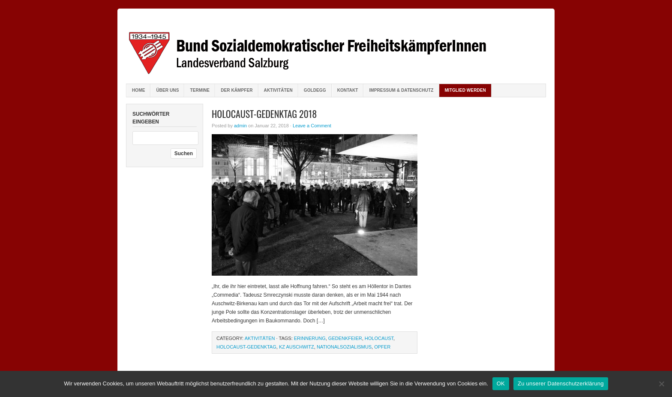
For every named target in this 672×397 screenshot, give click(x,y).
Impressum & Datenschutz (401, 90)
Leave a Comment (312, 125)
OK (501, 383)
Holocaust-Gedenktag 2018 (264, 113)
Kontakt (347, 90)
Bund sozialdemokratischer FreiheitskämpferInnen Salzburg (336, 47)
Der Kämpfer (236, 90)
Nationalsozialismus (344, 346)
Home (138, 90)
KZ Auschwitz (296, 346)
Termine (200, 90)
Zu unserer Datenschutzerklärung (561, 383)
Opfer (382, 346)
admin (240, 125)
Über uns (167, 90)
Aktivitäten (278, 90)
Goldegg (315, 90)
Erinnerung (310, 338)
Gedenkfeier (345, 338)
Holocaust (379, 338)
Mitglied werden (465, 90)
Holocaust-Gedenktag (246, 346)
